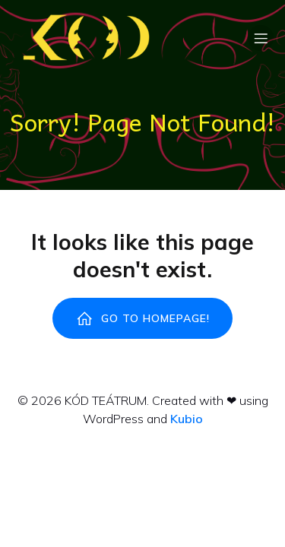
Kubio (186, 418)
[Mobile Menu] (261, 38)
